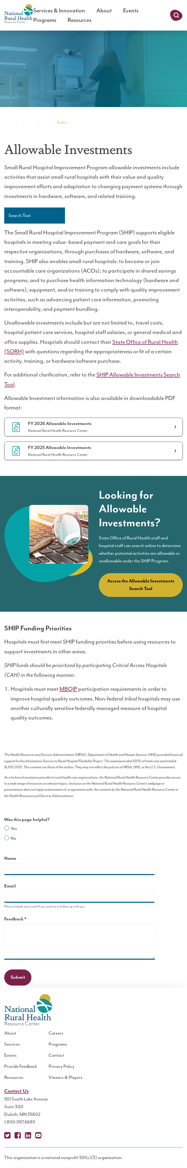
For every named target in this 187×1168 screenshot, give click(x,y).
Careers (56, 1033)
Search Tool (19, 215)
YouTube (38, 1135)
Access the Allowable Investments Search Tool (140, 584)
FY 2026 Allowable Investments (59, 423)
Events (130, 10)
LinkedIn (28, 1135)
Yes (14, 828)
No (13, 838)
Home (8, 122)
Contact (56, 1055)
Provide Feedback (20, 1066)
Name (10, 858)
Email (10, 886)
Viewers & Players (65, 1077)
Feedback (24, 919)
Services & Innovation (59, 10)
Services (12, 1044)
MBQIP (68, 689)
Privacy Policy (61, 1066)
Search (176, 15)
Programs (44, 20)
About (104, 10)
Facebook (18, 1135)
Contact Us (16, 1091)
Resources (79, 20)
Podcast (48, 1135)
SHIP (45, 122)
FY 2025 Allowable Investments (59, 447)
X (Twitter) (7, 1135)
